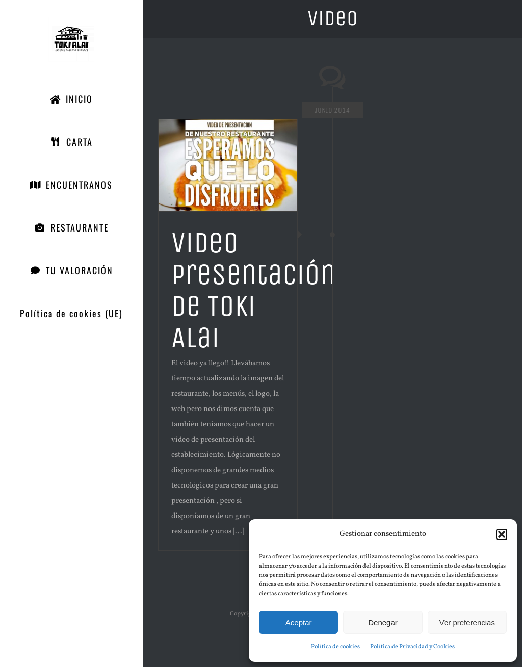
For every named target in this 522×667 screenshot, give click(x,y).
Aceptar (298, 622)
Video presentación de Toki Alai (253, 290)
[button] (502, 534)
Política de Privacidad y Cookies (412, 647)
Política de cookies (335, 647)
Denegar (383, 622)
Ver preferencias (467, 622)
